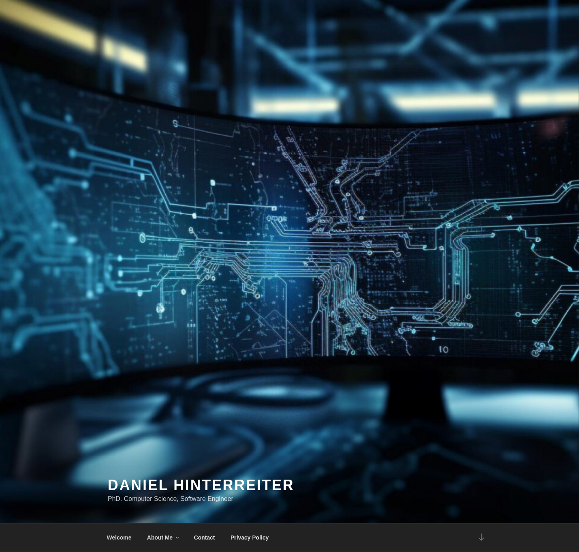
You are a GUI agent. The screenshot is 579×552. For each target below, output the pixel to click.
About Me (164, 537)
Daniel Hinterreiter (201, 485)
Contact (204, 537)
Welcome (119, 537)
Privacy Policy (249, 537)
